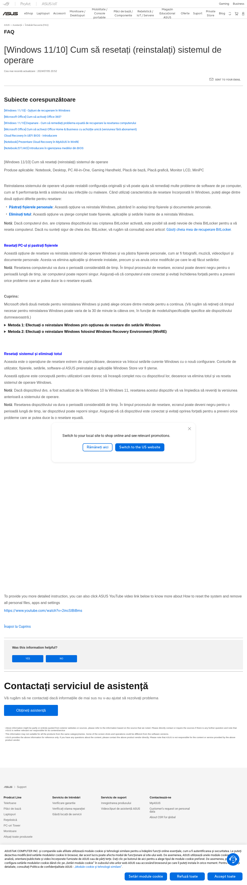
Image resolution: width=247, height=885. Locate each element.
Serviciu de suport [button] (113, 789)
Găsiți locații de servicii (67, 806)
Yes (24, 650)
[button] (6, 5)
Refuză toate (187, 876)
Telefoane (10, 794)
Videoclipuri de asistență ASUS (120, 800)
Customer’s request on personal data (170, 802)
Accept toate (225, 876)
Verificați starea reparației (68, 800)
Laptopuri (10, 806)
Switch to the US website (139, 447)
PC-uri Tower (12, 817)
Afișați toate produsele (18, 828)
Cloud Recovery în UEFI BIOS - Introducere (30, 127)
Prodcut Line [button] (12, 789)
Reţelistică (10, 811)
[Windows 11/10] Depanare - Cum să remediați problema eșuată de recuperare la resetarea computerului (70, 115)
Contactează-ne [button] (160, 789)
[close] (189, 428)
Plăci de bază (12, 800)
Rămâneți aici (97, 447)
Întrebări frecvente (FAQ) (37, 17)
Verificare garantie (63, 794)
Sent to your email (227, 71)
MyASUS (155, 794)
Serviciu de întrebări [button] (66, 789)
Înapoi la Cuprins (17, 619)
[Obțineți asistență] (31, 702)
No (52, 650)
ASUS (7, 17)
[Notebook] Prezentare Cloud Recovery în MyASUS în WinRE (41, 134)
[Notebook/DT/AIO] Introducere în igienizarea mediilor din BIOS (44, 140)
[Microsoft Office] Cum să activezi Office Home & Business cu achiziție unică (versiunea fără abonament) (70, 121)
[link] (124, 5)
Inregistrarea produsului (116, 794)
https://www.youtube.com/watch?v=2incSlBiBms (43, 603)
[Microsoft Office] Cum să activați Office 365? (32, 109)
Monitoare (10, 823)
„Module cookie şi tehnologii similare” (98, 866)
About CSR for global (163, 809)
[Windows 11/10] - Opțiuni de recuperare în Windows (37, 102)
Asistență (17, 17)
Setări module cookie (146, 876)
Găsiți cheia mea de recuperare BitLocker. (198, 222)
